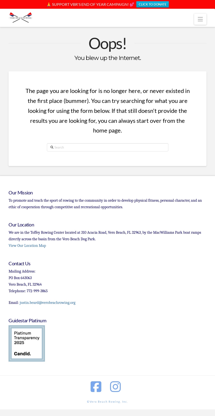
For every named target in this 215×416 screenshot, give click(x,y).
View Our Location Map (27, 245)
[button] (200, 19)
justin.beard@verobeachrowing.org (47, 302)
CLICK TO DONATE (152, 4)
